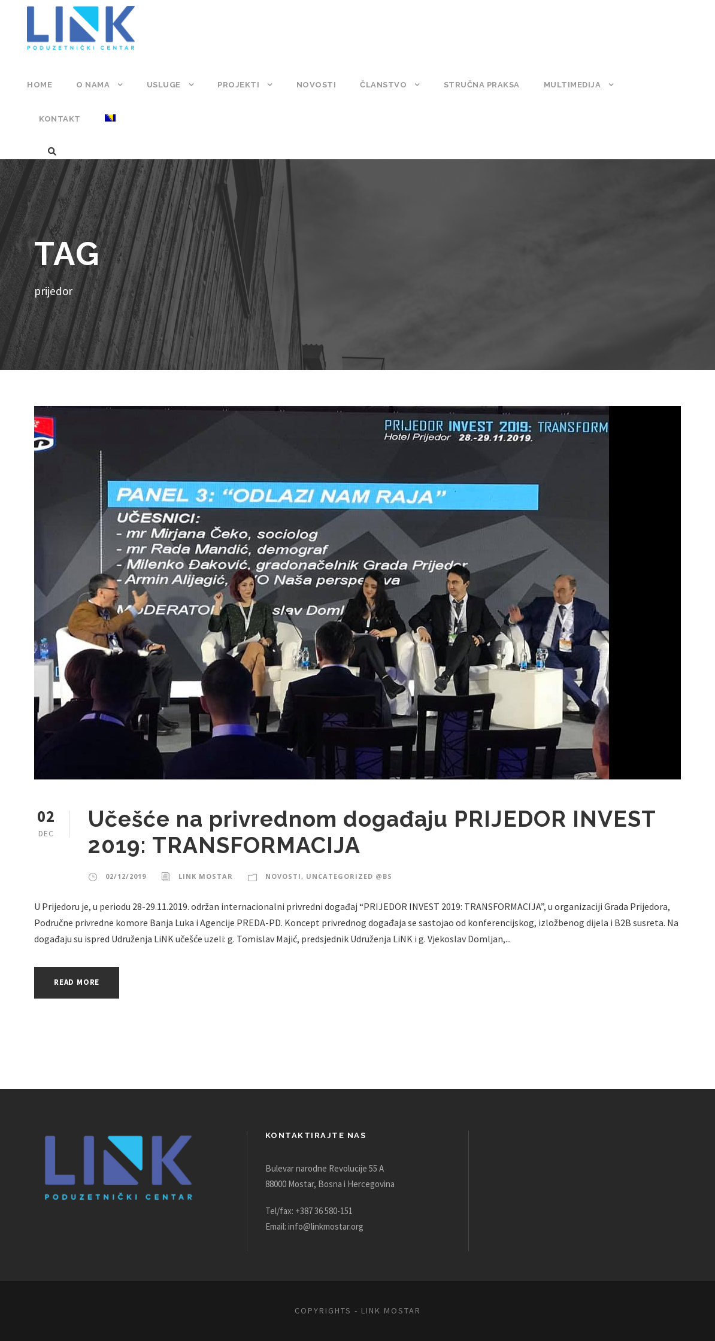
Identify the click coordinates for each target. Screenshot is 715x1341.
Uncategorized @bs (341, 876)
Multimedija (567, 84)
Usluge (163, 84)
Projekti (237, 84)
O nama (92, 84)
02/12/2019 (124, 876)
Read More (80, 982)
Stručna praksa (476, 84)
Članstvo (378, 84)
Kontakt (651, 84)
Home (39, 84)
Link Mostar (203, 876)
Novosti (313, 84)
